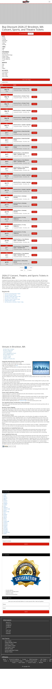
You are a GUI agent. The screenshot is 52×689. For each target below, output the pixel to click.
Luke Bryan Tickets (10, 647)
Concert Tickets (32, 662)
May (3, 64)
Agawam (5, 498)
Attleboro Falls (6, 509)
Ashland (5, 504)
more (3, 60)
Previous (22, 267)
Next (31, 267)
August (3, 68)
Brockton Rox (5, 53)
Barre (4, 513)
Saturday (4, 44)
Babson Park (6, 511)
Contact (24, 659)
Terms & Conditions (14, 659)
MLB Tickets (22, 662)
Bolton (4, 518)
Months (4, 62)
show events (26, 270)
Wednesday (4, 40)
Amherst (5, 500)
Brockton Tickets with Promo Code (12, 296)
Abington (5, 493)
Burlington (5, 531)
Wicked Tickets (8, 652)
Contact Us (8, 624)
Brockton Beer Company (8, 349)
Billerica (5, 517)
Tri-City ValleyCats (6, 59)
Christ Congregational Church (9, 353)
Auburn (5, 510)
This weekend (5, 72)
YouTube (8, 632)
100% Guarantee (33, 659)
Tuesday (4, 39)
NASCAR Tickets (9, 648)
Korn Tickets (8, 641)
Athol (4, 506)
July (3, 67)
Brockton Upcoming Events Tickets (12, 293)
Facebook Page (22, 400)
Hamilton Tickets (9, 644)
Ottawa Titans (5, 56)
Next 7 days (4, 74)
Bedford (5, 514)
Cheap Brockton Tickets (10, 300)
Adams (5, 496)
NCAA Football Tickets (31, 661)
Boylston (5, 522)
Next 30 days (5, 76)
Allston (4, 499)
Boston (5, 520)
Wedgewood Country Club (9, 358)
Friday (3, 43)
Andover (5, 502)
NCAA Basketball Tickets (16, 661)
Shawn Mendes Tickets (11, 642)
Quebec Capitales (6, 57)
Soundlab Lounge (7, 356)
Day (3, 49)
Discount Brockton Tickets (11, 295)
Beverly (5, 515)
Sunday (3, 37)
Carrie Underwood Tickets (11, 650)
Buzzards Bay (6, 532)
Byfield (4, 533)
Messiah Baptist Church (8, 354)
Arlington (5, 503)
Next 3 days (4, 73)
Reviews (41, 662)
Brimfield (5, 528)
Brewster (5, 525)
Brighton (5, 526)
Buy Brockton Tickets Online (11, 297)
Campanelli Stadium (7, 352)
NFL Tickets (44, 659)
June (3, 65)
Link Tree (8, 630)
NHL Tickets (43, 661)
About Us (8, 622)
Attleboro (5, 507)
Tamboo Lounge (7, 357)
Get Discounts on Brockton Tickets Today (14, 302)
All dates (5, 70)
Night (3, 48)
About (4, 659)
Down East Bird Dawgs (7, 55)
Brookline (5, 529)
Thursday (4, 42)
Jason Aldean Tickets (10, 645)
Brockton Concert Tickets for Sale (12, 299)
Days (3, 36)
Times (3, 46)
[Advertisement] (25, 334)
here (17, 365)
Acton (4, 495)
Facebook (8, 627)
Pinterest (8, 633)
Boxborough (6, 521)
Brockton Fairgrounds (8, 350)
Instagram (8, 625)
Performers (5, 51)
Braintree (5, 524)
